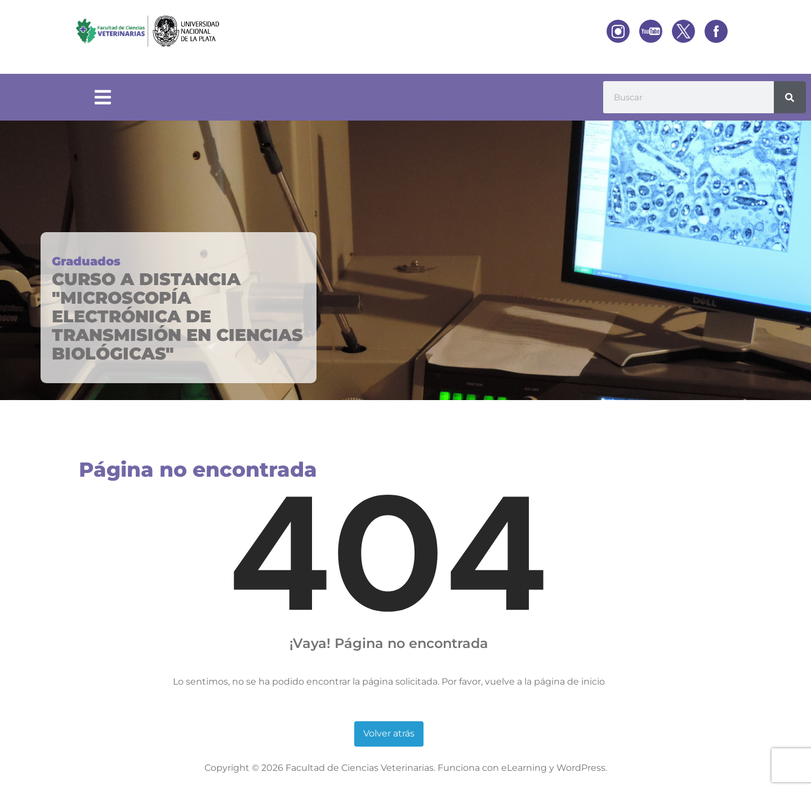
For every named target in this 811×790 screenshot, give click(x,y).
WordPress (580, 767)
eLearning (524, 767)
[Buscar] (790, 97)
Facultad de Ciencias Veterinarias (360, 767)
